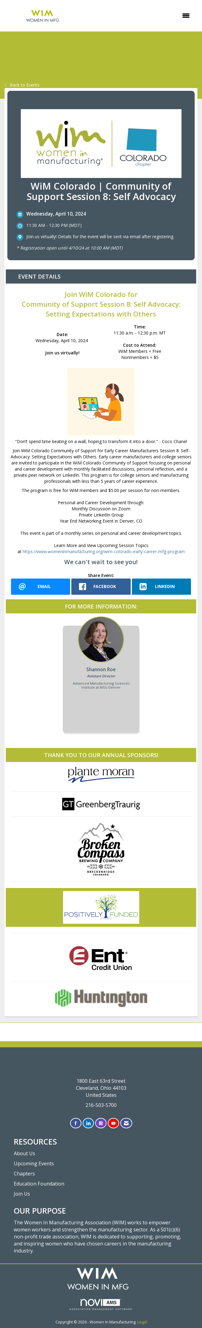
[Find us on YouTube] (113, 1123)
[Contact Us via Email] (126, 1123)
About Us (24, 1153)
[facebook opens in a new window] (100, 587)
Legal (142, 1322)
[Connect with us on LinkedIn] (88, 1123)
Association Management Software (101, 1304)
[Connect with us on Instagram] (101, 1123)
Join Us (22, 1193)
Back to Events (22, 85)
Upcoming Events (34, 1163)
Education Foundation (39, 1183)
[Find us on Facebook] (75, 1123)
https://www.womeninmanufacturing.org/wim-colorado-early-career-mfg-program (104, 551)
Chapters (24, 1173)
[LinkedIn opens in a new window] (161, 587)
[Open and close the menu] (138, 15)
